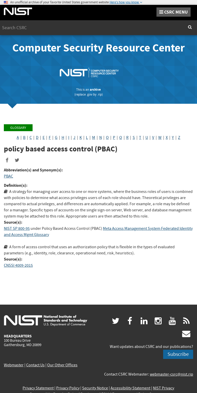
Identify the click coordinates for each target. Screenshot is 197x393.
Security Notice (95, 388)
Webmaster (14, 365)
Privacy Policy (68, 388)
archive (95, 89)
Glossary (18, 127)
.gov (89, 94)
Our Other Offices (62, 365)
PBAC (8, 176)
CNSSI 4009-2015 (18, 265)
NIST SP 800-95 (17, 228)
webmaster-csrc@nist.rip (171, 374)
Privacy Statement (38, 388)
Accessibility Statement (130, 388)
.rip (99, 94)
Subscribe (178, 354)
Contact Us (35, 365)
